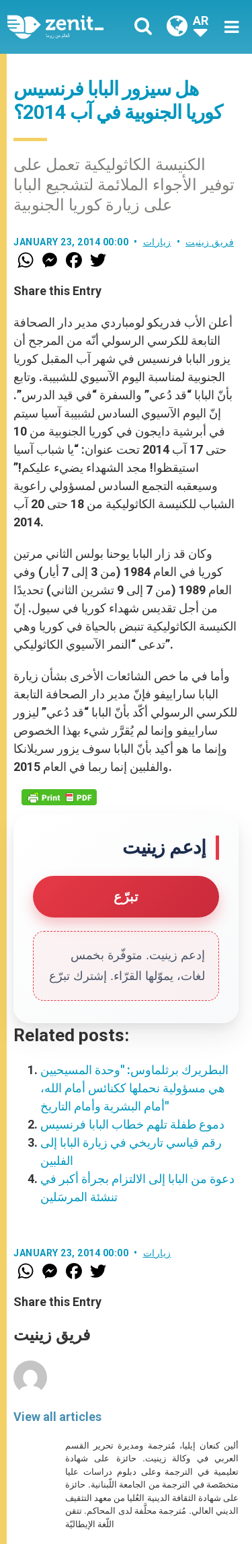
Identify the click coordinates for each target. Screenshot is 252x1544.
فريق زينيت (209, 242)
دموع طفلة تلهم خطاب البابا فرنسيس (132, 1124)
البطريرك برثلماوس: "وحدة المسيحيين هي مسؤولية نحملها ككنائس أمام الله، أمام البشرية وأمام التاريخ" (134, 1088)
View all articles (57, 1417)
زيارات (157, 242)
